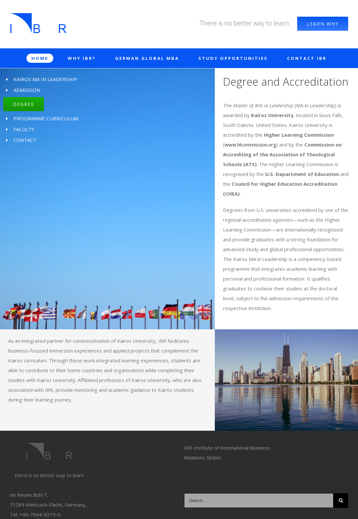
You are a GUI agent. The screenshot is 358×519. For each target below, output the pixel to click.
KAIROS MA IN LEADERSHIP (45, 79)
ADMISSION (26, 90)
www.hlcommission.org (250, 144)
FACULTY (23, 129)
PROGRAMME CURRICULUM (45, 118)
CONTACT (24, 140)
